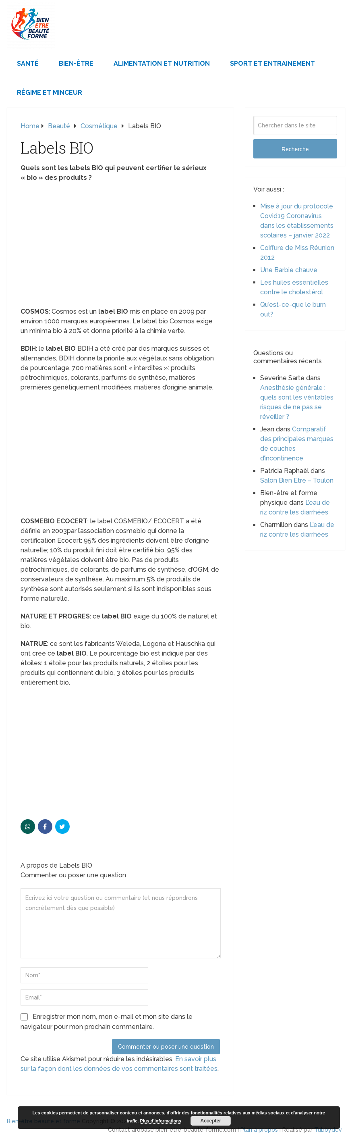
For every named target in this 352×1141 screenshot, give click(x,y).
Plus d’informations (160, 1120)
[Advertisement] (120, 247)
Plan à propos (259, 1129)
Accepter (211, 1121)
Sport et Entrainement (272, 63)
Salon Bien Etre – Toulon (296, 480)
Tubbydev (328, 1129)
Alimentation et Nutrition (162, 63)
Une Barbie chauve (288, 270)
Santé (28, 63)
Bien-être (76, 63)
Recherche (295, 149)
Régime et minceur (49, 92)
